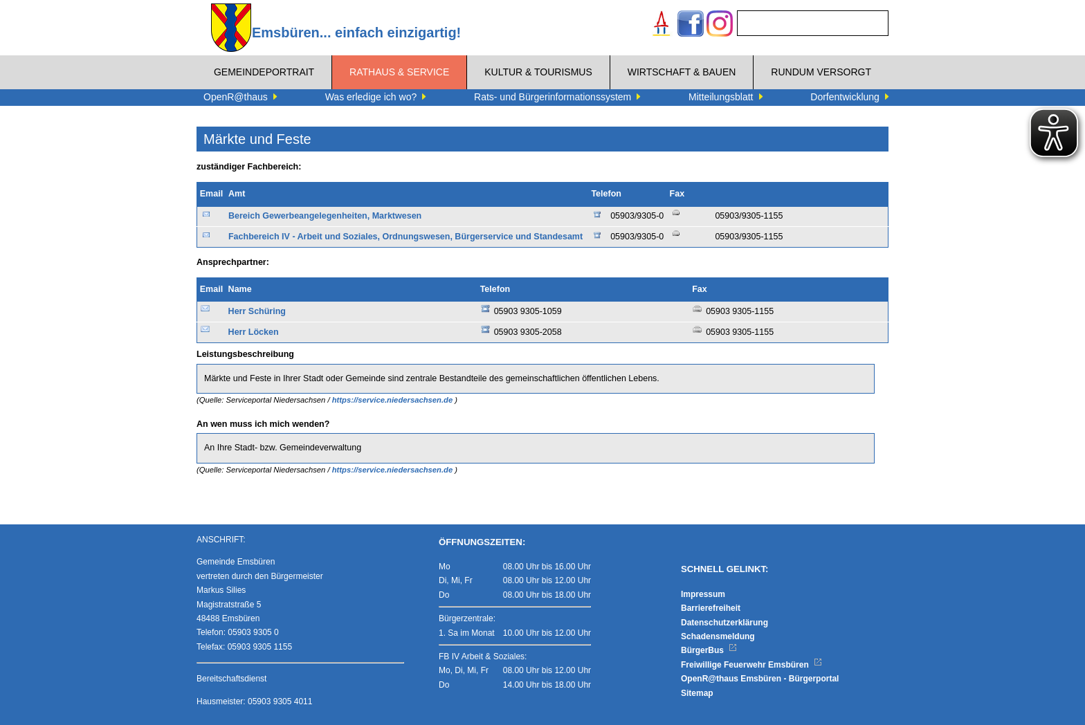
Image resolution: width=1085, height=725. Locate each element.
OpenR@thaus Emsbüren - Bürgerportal (760, 678)
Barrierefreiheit (710, 608)
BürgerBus (709, 650)
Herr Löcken (253, 332)
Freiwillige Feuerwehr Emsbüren (751, 665)
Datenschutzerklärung (724, 622)
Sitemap (697, 693)
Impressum (703, 594)
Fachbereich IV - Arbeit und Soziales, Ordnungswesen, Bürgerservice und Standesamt (405, 236)
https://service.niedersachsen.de (393, 400)
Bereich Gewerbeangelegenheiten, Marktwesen (324, 216)
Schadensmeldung (718, 636)
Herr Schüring (257, 311)
